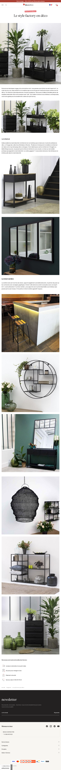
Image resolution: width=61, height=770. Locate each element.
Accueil (3, 687)
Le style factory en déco (18, 687)
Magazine (8, 687)
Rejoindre (56, 712)
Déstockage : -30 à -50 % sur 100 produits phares (30, 1)
